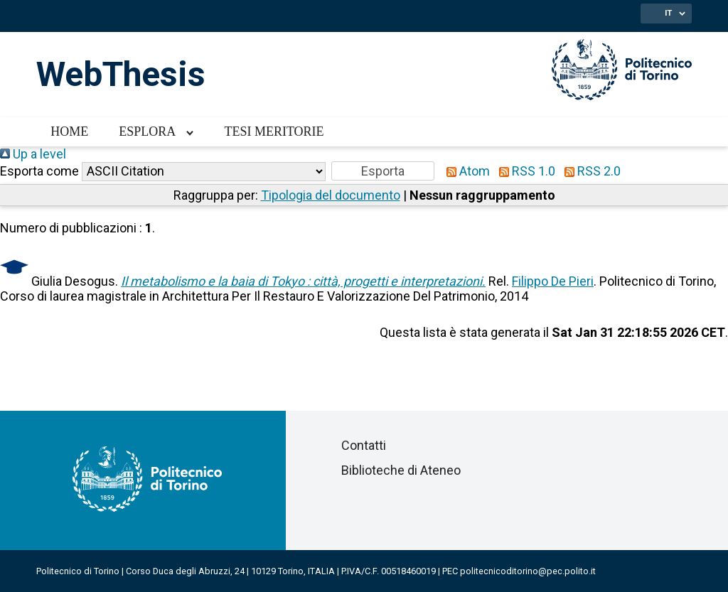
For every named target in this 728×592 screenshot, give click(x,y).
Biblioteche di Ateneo (401, 470)
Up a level (33, 153)
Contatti (363, 445)
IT (668, 13)
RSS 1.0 (524, 170)
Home (69, 131)
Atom (465, 170)
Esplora (147, 131)
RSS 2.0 (589, 170)
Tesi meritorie (273, 131)
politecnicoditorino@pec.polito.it (528, 571)
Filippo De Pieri (553, 281)
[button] (382, 171)
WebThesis (120, 74)
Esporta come (39, 170)
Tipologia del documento (330, 195)
